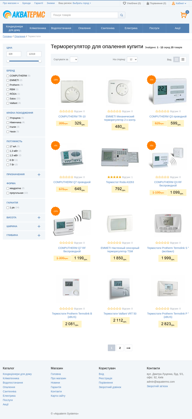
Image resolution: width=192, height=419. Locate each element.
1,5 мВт (14, 155)
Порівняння (106, 382)
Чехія (13, 131)
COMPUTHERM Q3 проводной (168, 116)
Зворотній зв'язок (157, 386)
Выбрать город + (82, 3)
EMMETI (14, 80)
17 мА (13, 146)
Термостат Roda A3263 (120, 182)
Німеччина (15, 122)
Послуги (8, 400)
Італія (13, 127)
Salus (13, 98)
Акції (5, 404)
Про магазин (11, 3)
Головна (7, 36)
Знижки (51, 3)
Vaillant (13, 103)
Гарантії (38, 3)
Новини (55, 382)
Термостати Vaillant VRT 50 (120, 313)
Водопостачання (13, 382)
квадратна (15, 188)
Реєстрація (105, 378)
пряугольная (16, 193)
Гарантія (56, 387)
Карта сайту (58, 395)
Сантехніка (9, 391)
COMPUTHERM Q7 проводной (72, 182)
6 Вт (12, 160)
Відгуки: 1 (127, 177)
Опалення (19, 36)
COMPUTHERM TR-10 (72, 116)
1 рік (12, 207)
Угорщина (15, 118)
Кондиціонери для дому (17, 373)
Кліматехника (11, 378)
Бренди (26, 3)
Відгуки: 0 (79, 111)
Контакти (56, 391)
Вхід (101, 373)
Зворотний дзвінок (110, 387)
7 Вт (12, 164)
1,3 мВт (14, 151)
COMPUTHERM (18, 75)
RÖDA (13, 94)
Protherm (15, 85)
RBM (12, 89)
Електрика (9, 395)
